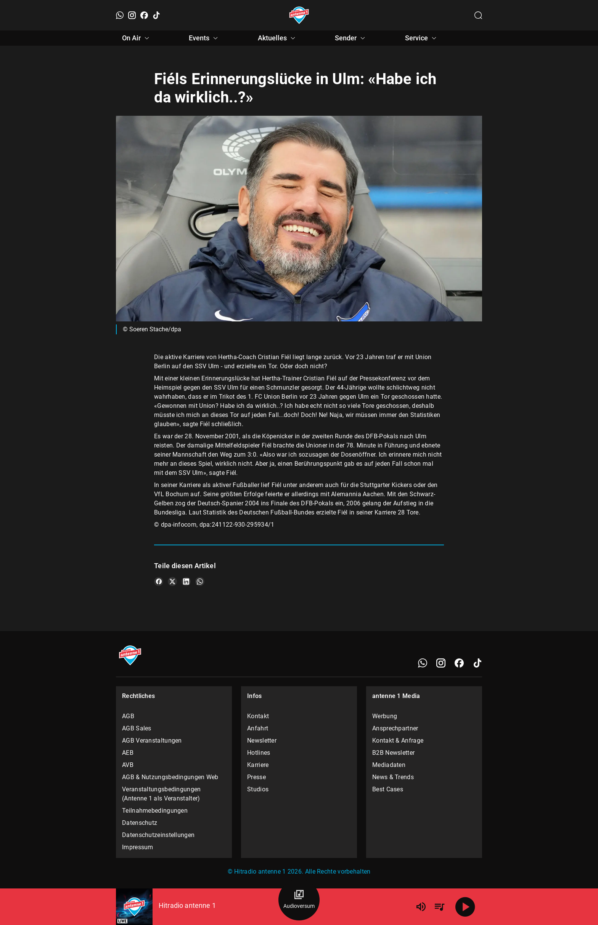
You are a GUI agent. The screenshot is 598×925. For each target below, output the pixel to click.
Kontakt (258, 716)
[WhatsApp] (120, 15)
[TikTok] (156, 15)
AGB (128, 716)
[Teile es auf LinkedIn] (186, 581)
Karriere (257, 764)
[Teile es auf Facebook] (158, 581)
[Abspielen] (465, 906)
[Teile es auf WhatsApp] (199, 581)
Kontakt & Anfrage (397, 740)
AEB (127, 752)
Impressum (137, 847)
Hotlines (258, 752)
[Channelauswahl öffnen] (478, 15)
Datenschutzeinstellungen (158, 835)
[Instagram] (132, 15)
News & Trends (393, 777)
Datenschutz (139, 822)
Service (422, 38)
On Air (136, 38)
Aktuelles (277, 38)
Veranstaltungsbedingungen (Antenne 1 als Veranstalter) (161, 794)
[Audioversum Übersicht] (299, 899)
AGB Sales (136, 728)
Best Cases (387, 789)
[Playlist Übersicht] (439, 907)
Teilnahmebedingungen (155, 810)
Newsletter (261, 740)
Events (204, 38)
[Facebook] (144, 15)
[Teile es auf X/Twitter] (172, 581)
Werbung (384, 716)
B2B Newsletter (393, 752)
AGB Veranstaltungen (152, 740)
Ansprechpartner (395, 728)
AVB (127, 764)
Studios (257, 789)
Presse (256, 777)
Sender (351, 38)
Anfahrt (257, 728)
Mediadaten (388, 764)
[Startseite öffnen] (299, 15)
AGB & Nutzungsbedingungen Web (170, 777)
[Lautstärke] (421, 907)
